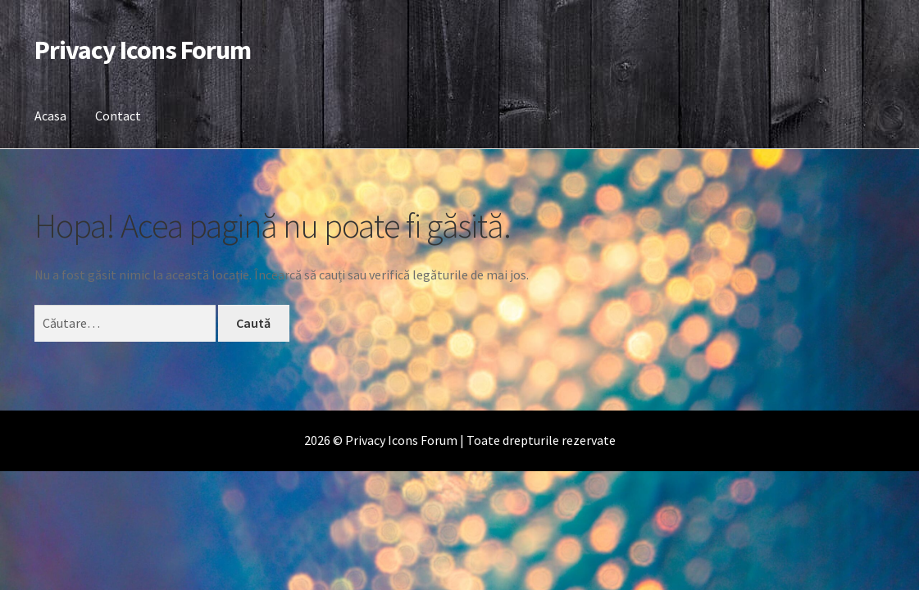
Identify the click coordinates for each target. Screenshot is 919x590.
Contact (118, 115)
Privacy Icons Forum (142, 50)
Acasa (50, 115)
